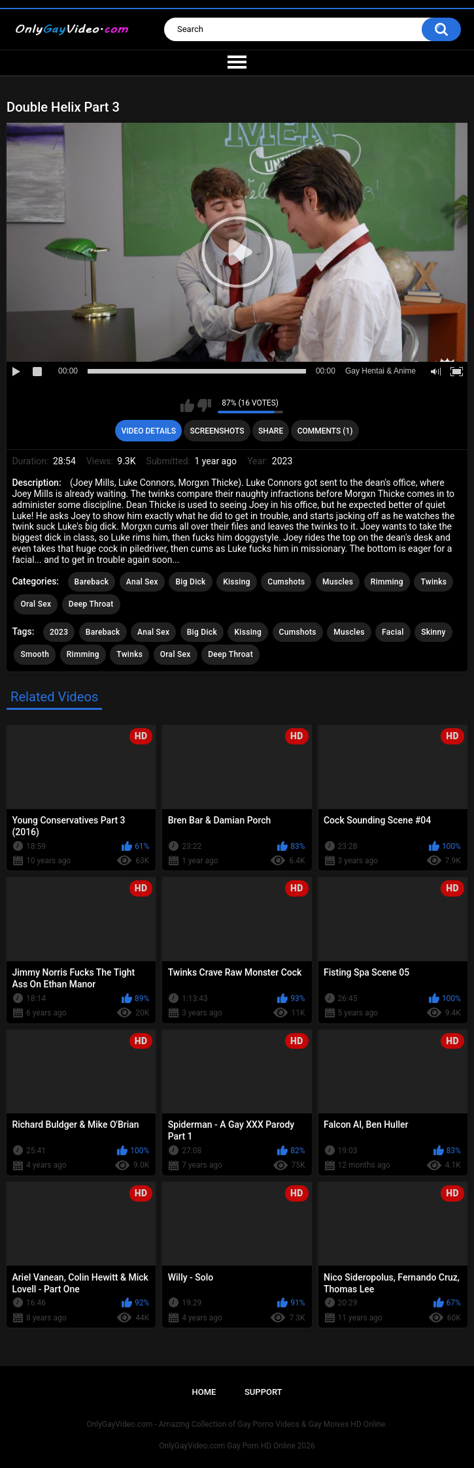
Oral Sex (35, 604)
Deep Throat (91, 604)
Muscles (337, 581)
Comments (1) (325, 431)
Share (270, 431)
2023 (59, 632)
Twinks (433, 581)
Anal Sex (142, 581)
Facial (393, 632)
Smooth (34, 654)
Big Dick (190, 581)
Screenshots (217, 431)
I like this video (187, 405)
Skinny (433, 632)
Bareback (92, 581)
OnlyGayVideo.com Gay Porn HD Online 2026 (236, 1445)
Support (263, 1392)
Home (204, 1392)
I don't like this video (204, 405)
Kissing (236, 581)
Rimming (387, 581)
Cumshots (286, 581)
